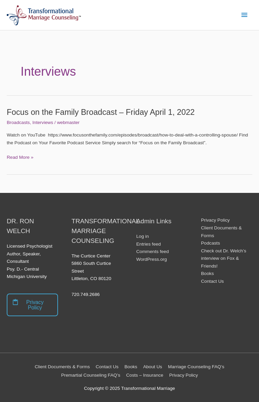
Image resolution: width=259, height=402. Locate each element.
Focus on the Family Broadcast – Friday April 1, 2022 (101, 112)
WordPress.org (151, 259)
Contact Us (212, 281)
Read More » (20, 157)
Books (207, 273)
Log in (142, 236)
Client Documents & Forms (62, 366)
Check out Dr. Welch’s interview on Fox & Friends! (223, 258)
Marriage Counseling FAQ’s (196, 366)
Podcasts (210, 243)
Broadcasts (18, 122)
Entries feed (148, 244)
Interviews (42, 122)
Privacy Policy (215, 220)
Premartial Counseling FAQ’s (90, 375)
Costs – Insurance (144, 375)
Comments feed (152, 251)
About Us (152, 366)
